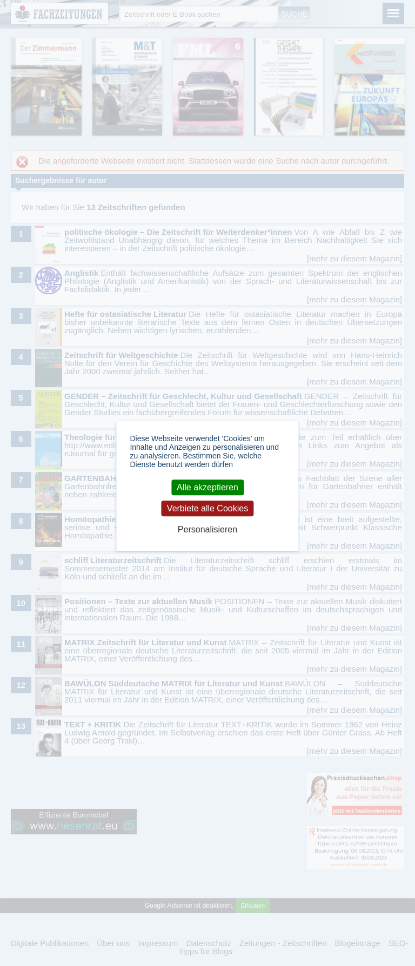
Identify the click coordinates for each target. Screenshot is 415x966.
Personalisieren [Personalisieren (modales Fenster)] (207, 529)
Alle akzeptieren (207, 487)
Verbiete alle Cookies (207, 508)
